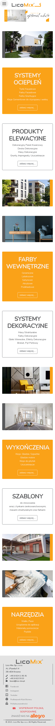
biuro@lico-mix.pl (17, 681)
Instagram (12, 691)
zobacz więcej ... (27, 107)
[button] (7, 16)
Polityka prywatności (17, 704)
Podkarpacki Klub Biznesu (19, 699)
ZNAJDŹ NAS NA (28, 716)
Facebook (12, 686)
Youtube (11, 695)
